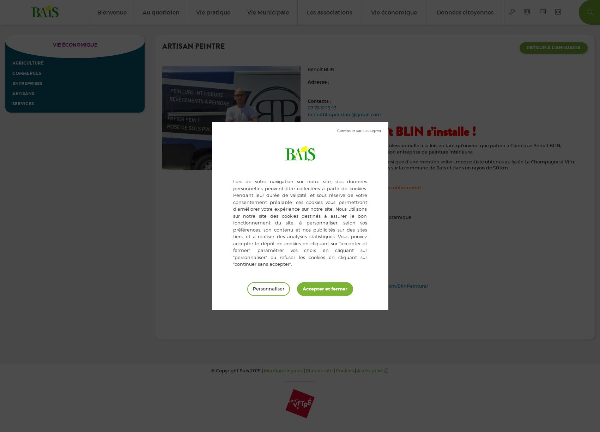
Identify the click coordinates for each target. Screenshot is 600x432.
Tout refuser (359, 131)
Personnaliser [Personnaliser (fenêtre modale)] (268, 289)
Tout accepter (325, 289)
